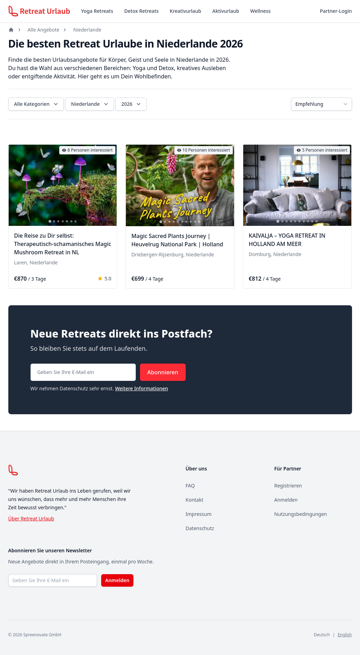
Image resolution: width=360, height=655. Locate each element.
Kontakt (194, 499)
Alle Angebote (44, 29)
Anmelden (286, 499)
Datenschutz (200, 528)
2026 (131, 104)
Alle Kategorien (36, 104)
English (345, 635)
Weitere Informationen (141, 388)
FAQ (190, 485)
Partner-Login (336, 11)
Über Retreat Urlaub (31, 518)
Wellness (260, 11)
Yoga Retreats (97, 11)
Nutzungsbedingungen (300, 514)
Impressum (199, 514)
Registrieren (288, 485)
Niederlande (87, 29)
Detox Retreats (141, 11)
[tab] (50, 221)
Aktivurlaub (225, 11)
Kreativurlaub (185, 11)
